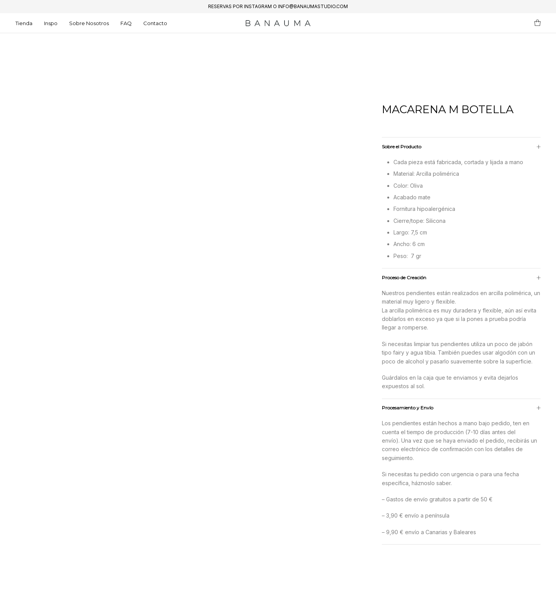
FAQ (126, 23)
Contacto (155, 23)
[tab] (461, 348)
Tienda (23, 23)
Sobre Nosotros (89, 23)
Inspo (51, 23)
